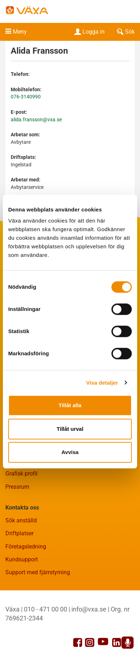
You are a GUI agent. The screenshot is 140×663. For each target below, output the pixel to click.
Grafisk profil (21, 473)
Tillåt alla (70, 405)
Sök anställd (21, 520)
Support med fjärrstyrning (37, 572)
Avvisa (70, 452)
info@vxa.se (88, 609)
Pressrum (17, 486)
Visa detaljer (102, 383)
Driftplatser (19, 533)
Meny (20, 31)
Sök (125, 31)
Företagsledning (25, 546)
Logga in (89, 31)
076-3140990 (26, 97)
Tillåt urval (70, 429)
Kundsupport (21, 559)
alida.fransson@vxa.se (36, 120)
